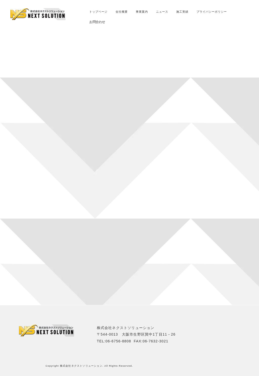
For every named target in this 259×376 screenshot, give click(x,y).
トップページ (98, 11)
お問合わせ (97, 22)
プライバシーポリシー (212, 11)
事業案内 (142, 11)
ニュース (162, 11)
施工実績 (182, 11)
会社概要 (122, 11)
